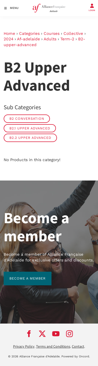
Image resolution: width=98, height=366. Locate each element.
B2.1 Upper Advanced (29, 128)
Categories (29, 33)
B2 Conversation (26, 119)
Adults (50, 39)
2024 (8, 39)
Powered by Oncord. (75, 356)
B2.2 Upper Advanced (30, 138)
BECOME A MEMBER (22, 274)
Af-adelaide (28, 39)
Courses (52, 33)
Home (9, 33)
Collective (73, 33)
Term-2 (67, 39)
